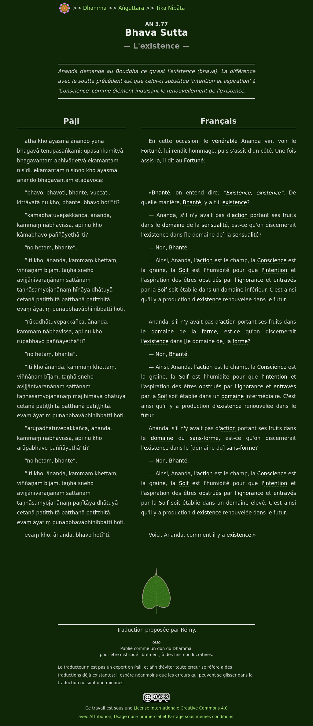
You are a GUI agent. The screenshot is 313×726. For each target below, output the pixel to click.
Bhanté (161, 193)
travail (98, 708)
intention (275, 270)
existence (268, 193)
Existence (238, 193)
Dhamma (95, 8)
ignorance (250, 280)
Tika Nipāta (170, 8)
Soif (184, 270)
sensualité (215, 225)
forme (209, 332)
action (240, 215)
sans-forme (204, 438)
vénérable (225, 141)
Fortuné (151, 151)
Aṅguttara (131, 8)
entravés (285, 280)
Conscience (271, 260)
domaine (173, 225)
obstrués (210, 280)
